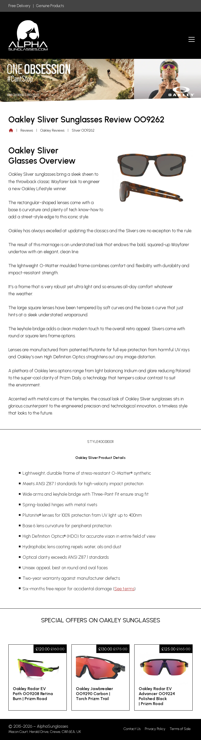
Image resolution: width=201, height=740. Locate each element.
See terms (124, 588)
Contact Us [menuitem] (132, 729)
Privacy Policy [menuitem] (155, 729)
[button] (191, 39)
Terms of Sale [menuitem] (180, 729)
